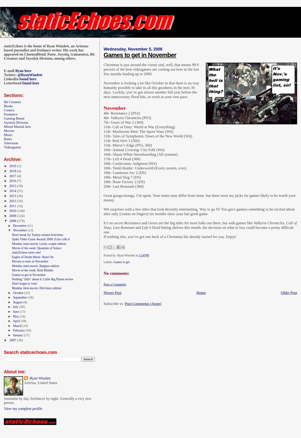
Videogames (12, 147)
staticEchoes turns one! (26, 252)
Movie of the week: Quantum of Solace (36, 248)
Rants (8, 139)
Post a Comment (115, 284)
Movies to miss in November (30, 261)
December (20, 225)
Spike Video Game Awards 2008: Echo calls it (41, 239)
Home (201, 293)
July (16, 307)
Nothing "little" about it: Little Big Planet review (42, 279)
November (20, 230)
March (17, 326)
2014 (13, 191)
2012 (13, 201)
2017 (13, 176)
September (20, 297)
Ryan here (23, 71)
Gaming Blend (14, 118)
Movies (9, 131)
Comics (9, 110)
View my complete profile (23, 409)
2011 (13, 206)
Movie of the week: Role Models (32, 270)
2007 (13, 340)
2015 (13, 186)
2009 (13, 216)
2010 (13, 211)
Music (8, 135)
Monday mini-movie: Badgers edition (35, 266)
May (16, 316)
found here (27, 79)
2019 (13, 166)
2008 (13, 221)
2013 (13, 196)
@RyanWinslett (30, 75)
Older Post (289, 293)
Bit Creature (12, 102)
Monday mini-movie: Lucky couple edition (39, 244)
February (19, 330)
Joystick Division (16, 122)
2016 (13, 181)
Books (8, 106)
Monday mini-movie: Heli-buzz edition (36, 288)
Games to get (121, 262)
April (17, 321)
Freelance (10, 114)
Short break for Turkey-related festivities (37, 235)
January (18, 335)
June (16, 311)
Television (11, 143)
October (18, 293)
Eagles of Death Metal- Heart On (32, 257)
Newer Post (112, 293)
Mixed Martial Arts (17, 126)
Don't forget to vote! (24, 283)
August (18, 302)
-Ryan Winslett (40, 378)
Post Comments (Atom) (143, 304)
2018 (13, 171)
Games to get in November (140, 55)
